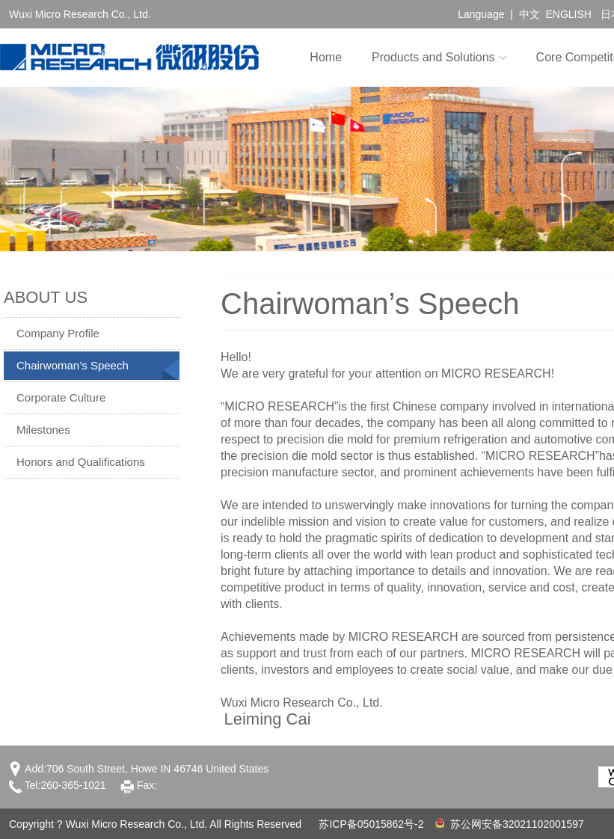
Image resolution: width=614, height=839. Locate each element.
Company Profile (57, 333)
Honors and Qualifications (80, 461)
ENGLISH (568, 14)
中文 (529, 14)
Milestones (43, 429)
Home (326, 57)
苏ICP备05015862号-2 (371, 824)
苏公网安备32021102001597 (509, 824)
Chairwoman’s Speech (72, 365)
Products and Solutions (433, 57)
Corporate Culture (60, 397)
